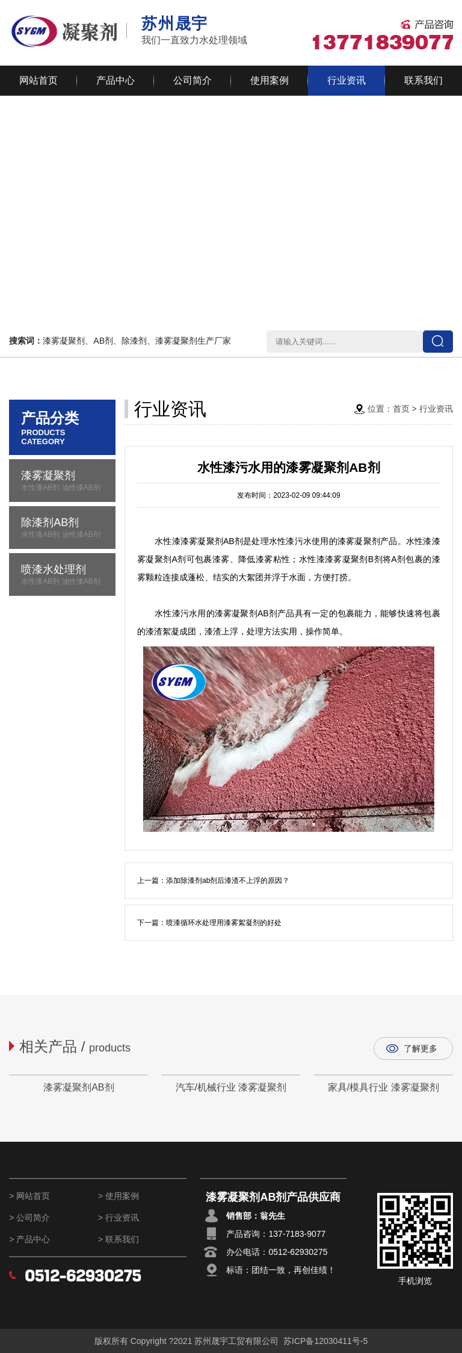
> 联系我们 (118, 1239)
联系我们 (423, 80)
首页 (401, 408)
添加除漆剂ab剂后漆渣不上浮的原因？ (227, 880)
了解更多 (420, 1048)
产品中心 (115, 80)
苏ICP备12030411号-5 (325, 1341)
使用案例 (269, 80)
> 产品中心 (29, 1239)
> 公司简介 (29, 1217)
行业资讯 (346, 80)
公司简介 (192, 80)
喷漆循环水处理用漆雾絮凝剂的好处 (224, 922)
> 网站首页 (29, 1196)
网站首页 (38, 80)
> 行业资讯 (118, 1217)
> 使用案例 (118, 1196)
